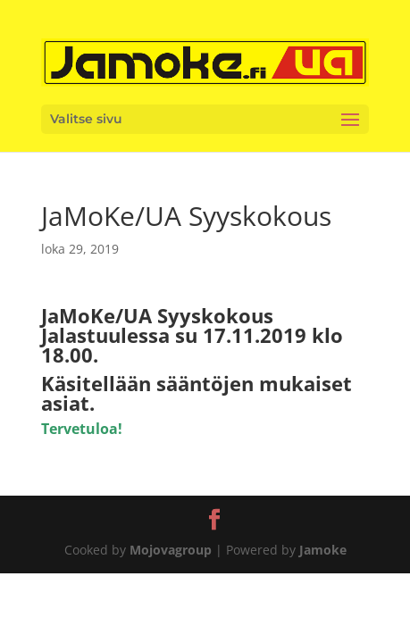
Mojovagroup (171, 549)
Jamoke (323, 549)
